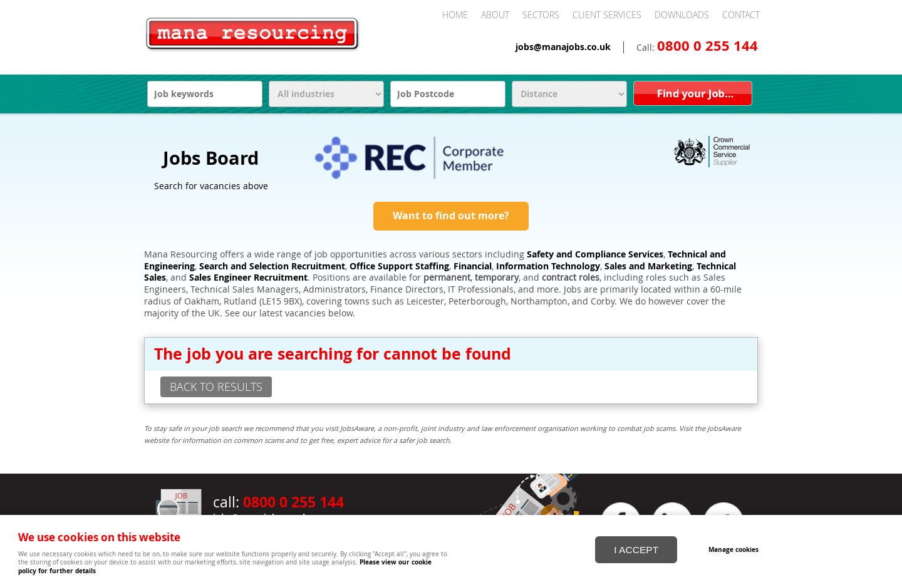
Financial (473, 266)
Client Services (607, 15)
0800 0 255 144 (707, 45)
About (495, 15)
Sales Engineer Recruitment (248, 277)
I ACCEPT (636, 548)
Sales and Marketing (648, 266)
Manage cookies (735, 548)
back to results (216, 386)
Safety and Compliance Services (595, 254)
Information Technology (548, 266)
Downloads (682, 15)
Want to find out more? (451, 215)
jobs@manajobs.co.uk (563, 47)
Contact (741, 15)
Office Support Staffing (399, 266)
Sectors (540, 15)
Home (455, 15)
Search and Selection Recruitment (272, 266)
